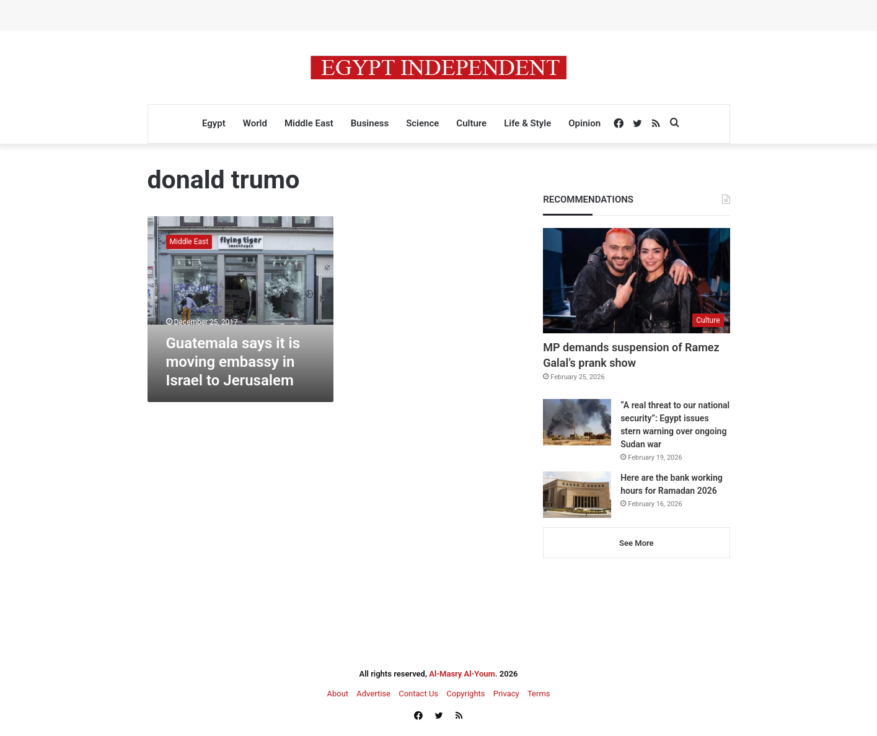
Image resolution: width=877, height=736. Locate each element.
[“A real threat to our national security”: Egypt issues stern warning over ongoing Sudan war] (577, 422)
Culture (471, 123)
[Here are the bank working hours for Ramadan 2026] (577, 494)
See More (636, 543)
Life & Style (527, 123)
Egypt (214, 123)
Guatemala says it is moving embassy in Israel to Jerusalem (233, 362)
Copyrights (465, 693)
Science (422, 123)
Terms (538, 693)
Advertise (373, 693)
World (255, 123)
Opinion (584, 123)
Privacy (506, 693)
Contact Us (418, 693)
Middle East (308, 123)
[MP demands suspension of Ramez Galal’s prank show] (636, 280)
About (337, 693)
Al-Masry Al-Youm (462, 673)
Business (370, 123)
